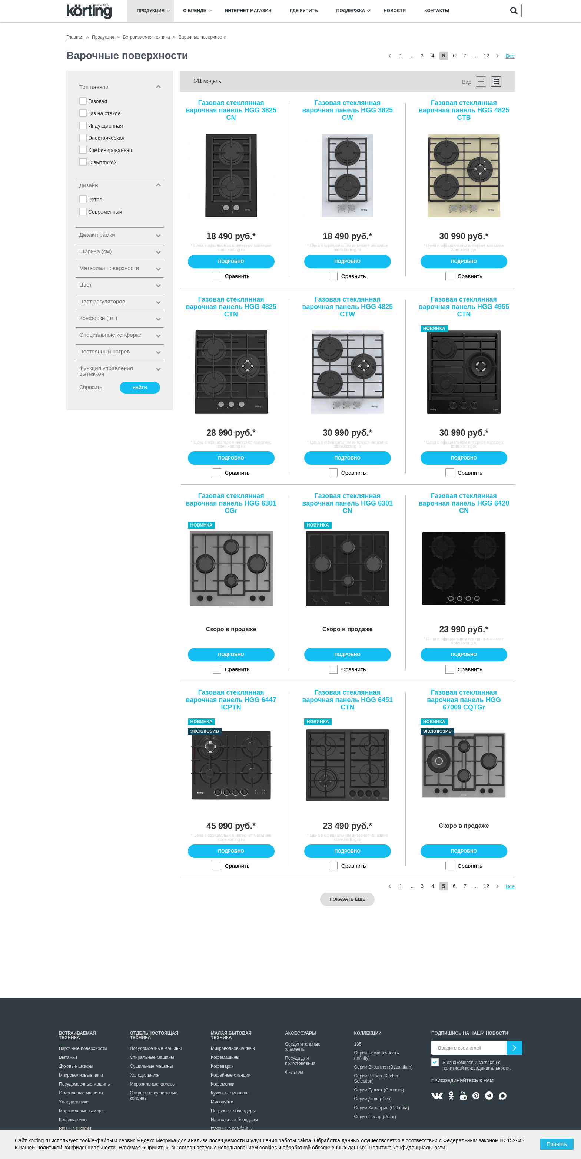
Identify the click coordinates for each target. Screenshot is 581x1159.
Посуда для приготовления (300, 1061)
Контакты (436, 11)
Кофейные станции (230, 1075)
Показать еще (347, 899)
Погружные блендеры (233, 1110)
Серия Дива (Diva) (373, 1099)
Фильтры (294, 1072)
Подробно (231, 261)
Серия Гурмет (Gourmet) (379, 1090)
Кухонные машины (230, 1093)
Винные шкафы (75, 1128)
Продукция (150, 11)
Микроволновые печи (81, 1075)
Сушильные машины (151, 1066)
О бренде (195, 11)
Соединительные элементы (303, 1046)
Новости (394, 11)
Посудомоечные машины (85, 1084)
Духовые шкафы (76, 1066)
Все (510, 56)
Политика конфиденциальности (407, 1147)
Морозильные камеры (81, 1110)
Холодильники (74, 1101)
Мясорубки (222, 1101)
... (411, 56)
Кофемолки (223, 1084)
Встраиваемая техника (77, 1035)
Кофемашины (73, 1119)
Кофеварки (222, 1066)
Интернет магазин (248, 11)
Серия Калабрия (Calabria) (381, 1107)
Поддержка (351, 11)
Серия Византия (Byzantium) (383, 1067)
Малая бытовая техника (231, 1035)
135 (357, 1044)
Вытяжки (68, 1057)
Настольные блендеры (234, 1119)
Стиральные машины (81, 1093)
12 (486, 56)
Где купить (304, 11)
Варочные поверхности (83, 1048)
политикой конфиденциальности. (476, 1068)
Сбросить (90, 387)
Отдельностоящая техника (154, 1035)
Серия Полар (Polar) (375, 1116)
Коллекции (368, 1033)
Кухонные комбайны (232, 1128)
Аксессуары (300, 1033)
